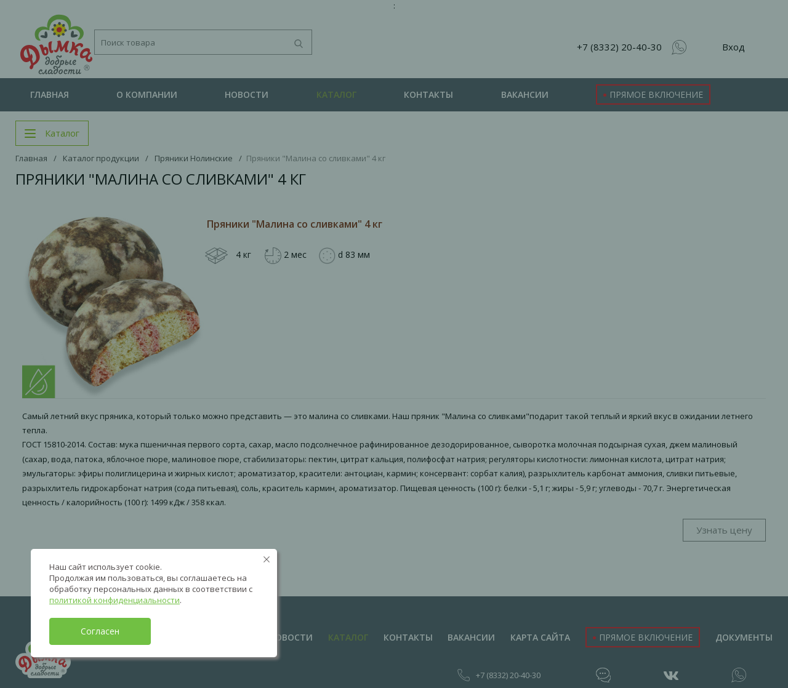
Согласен (100, 631)
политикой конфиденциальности (114, 600)
